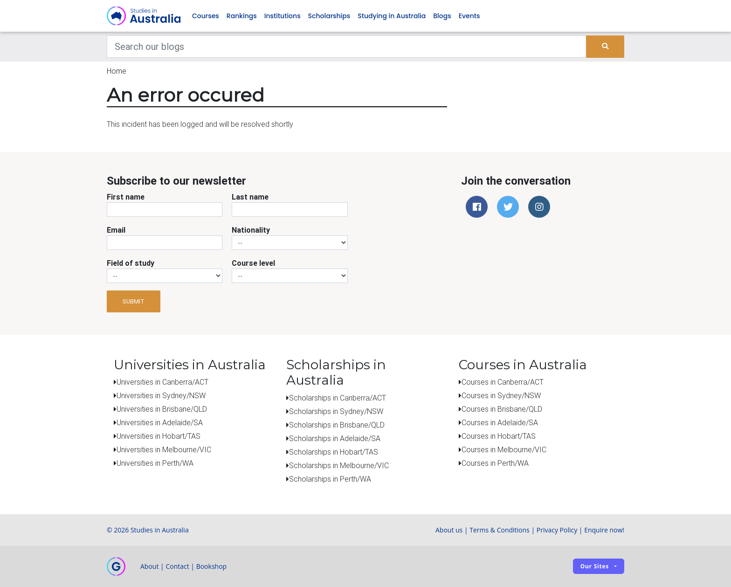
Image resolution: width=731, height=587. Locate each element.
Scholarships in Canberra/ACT (337, 397)
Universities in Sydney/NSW (161, 396)
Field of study (130, 263)
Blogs (442, 16)
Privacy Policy (557, 529)
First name (126, 197)
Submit (134, 301)
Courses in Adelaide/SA (500, 423)
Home (116, 71)
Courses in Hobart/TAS (499, 436)
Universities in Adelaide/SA (160, 423)
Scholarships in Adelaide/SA (334, 438)
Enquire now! (604, 529)
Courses (205, 16)
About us (448, 529)
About (149, 566)
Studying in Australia (392, 16)
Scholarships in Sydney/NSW (336, 411)
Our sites (594, 567)
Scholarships (329, 16)
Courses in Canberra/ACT (503, 382)
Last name (250, 197)
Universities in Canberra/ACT (162, 382)
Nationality (251, 230)
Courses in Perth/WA (495, 463)
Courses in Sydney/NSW (501, 396)
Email (116, 230)
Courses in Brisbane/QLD (502, 409)
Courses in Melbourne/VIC (504, 450)
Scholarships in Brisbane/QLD (337, 424)
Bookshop (211, 566)
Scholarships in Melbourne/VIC (339, 465)
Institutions (282, 16)
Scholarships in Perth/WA (330, 478)
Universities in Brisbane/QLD (162, 409)
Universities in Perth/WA (155, 463)
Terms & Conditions (499, 529)
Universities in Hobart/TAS (158, 436)
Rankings (242, 16)
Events (469, 16)
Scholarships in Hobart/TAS (333, 451)
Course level (253, 263)
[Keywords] (346, 46)
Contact (177, 566)
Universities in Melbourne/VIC (164, 450)
